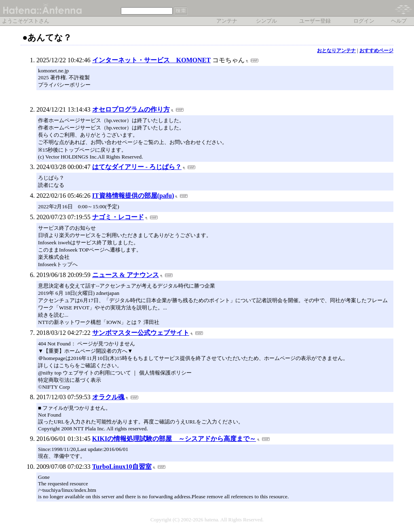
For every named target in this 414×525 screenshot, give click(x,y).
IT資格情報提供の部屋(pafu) (133, 195)
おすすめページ (376, 50)
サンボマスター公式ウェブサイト (140, 332)
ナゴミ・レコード (118, 217)
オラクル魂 (108, 397)
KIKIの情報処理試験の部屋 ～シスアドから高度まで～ (174, 438)
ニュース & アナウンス (125, 274)
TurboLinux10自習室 (122, 466)
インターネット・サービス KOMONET (151, 60)
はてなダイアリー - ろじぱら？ (137, 166)
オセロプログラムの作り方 (131, 109)
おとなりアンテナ (336, 50)
